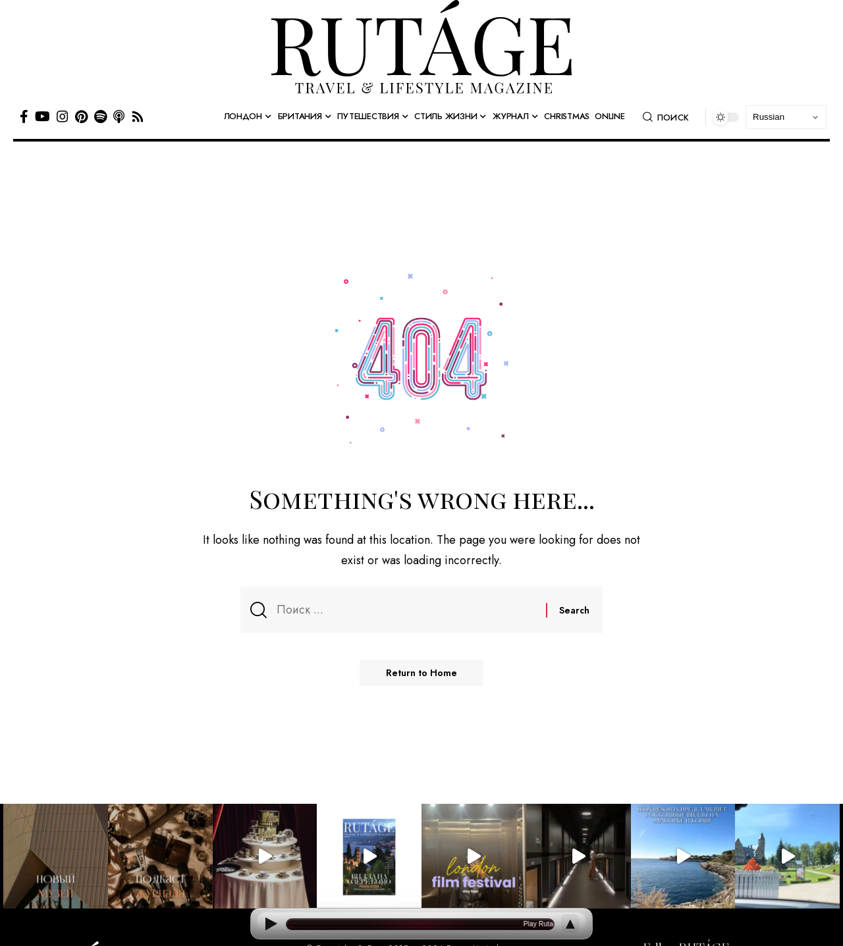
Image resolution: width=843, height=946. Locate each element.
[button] (666, 117)
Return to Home (421, 672)
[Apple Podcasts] (119, 116)
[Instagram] (62, 116)
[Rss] (138, 116)
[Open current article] (420, 924)
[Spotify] (100, 116)
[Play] (270, 924)
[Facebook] (24, 116)
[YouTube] (42, 116)
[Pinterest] (81, 116)
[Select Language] (786, 117)
